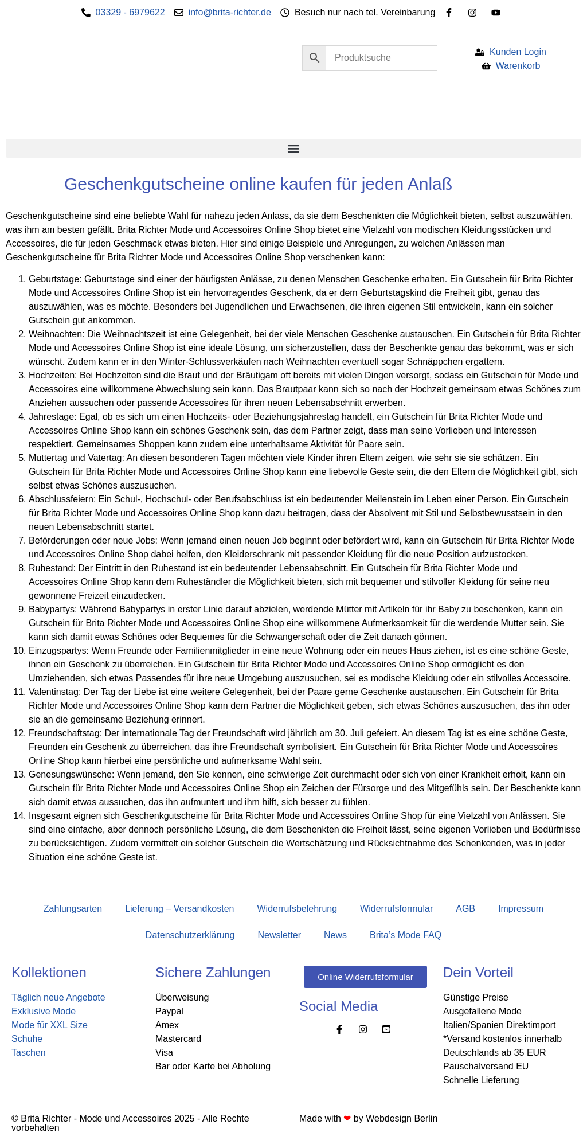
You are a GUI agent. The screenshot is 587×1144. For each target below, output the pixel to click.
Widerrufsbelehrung (297, 908)
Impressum (520, 908)
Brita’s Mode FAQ (405, 935)
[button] (293, 148)
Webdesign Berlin (401, 1118)
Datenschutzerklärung (190, 935)
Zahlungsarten (73, 908)
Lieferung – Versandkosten (179, 908)
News (335, 935)
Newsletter (279, 935)
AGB (465, 908)
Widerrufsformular (396, 908)
